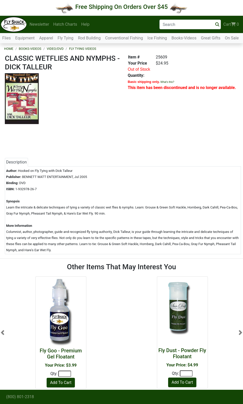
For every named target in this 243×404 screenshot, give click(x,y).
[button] (2, 332)
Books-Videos (183, 38)
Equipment (25, 38)
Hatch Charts (65, 24)
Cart (231, 24)
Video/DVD (55, 49)
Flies (6, 38)
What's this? (167, 82)
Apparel (46, 38)
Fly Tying (65, 38)
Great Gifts (210, 38)
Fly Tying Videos (82, 49)
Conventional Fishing (124, 38)
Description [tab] (16, 162)
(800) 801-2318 (20, 396)
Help (85, 24)
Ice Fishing (157, 38)
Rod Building (89, 38)
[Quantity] (64, 374)
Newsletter (39, 24)
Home (8, 49)
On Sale (232, 38)
